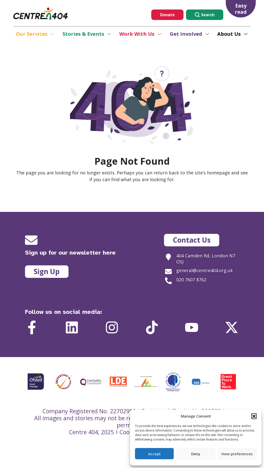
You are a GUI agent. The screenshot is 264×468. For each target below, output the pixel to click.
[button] (254, 416)
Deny (195, 453)
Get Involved (186, 33)
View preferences (237, 453)
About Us (229, 33)
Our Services (32, 33)
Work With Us (136, 33)
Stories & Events (83, 33)
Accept (154, 453)
